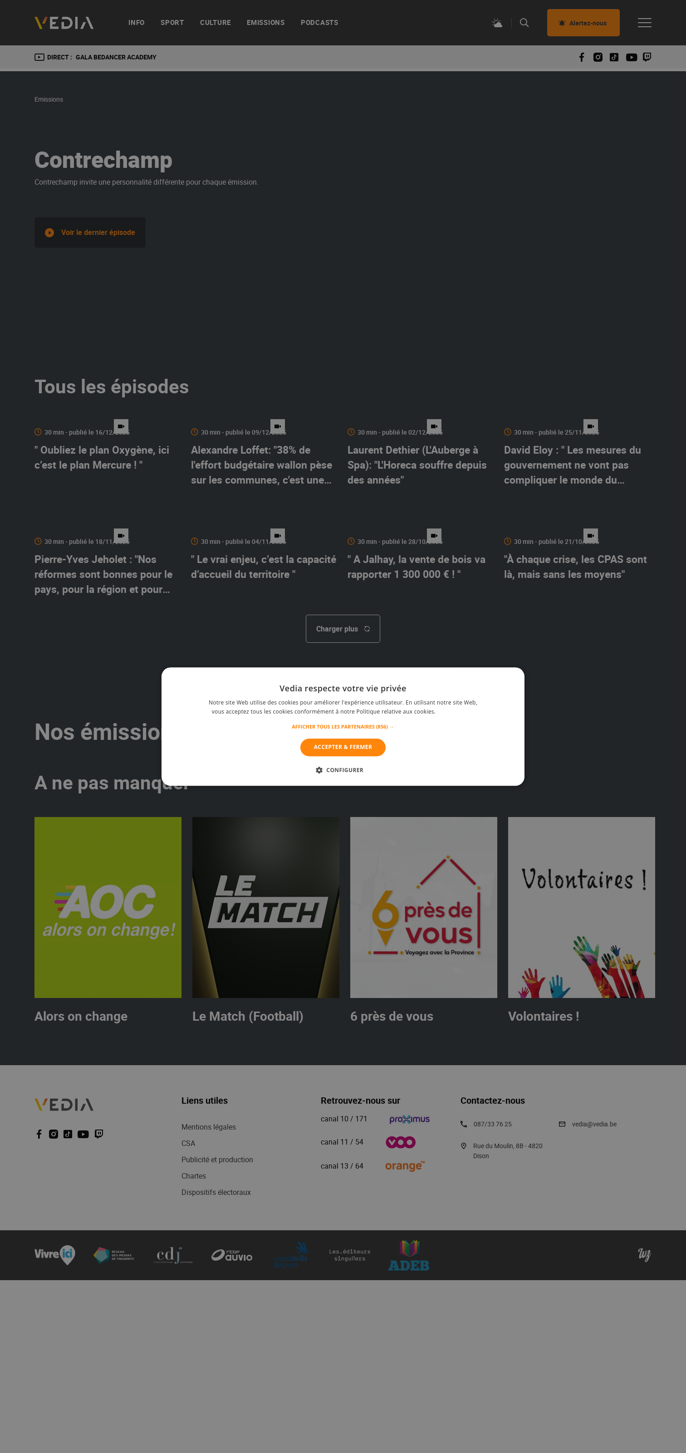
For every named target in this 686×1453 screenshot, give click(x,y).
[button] (343, 727)
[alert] (343, 726)
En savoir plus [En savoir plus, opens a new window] (455, 711)
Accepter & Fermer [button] (343, 747)
